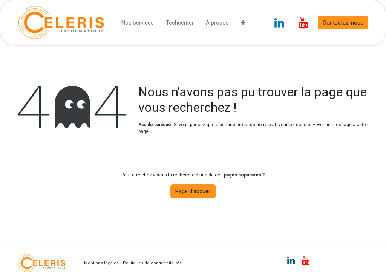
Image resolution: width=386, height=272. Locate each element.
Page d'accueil (193, 191)
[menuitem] (137, 22)
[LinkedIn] (279, 22)
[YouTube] (303, 22)
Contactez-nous (343, 22)
